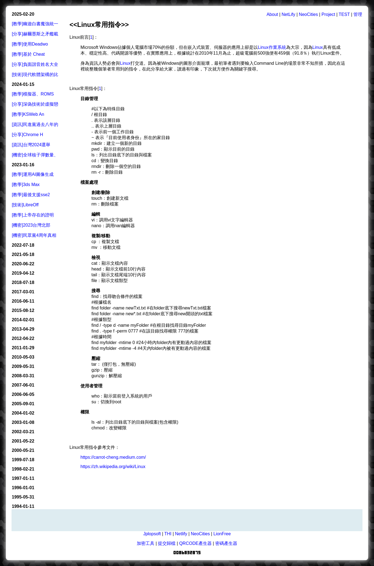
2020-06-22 (23, 263)
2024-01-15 (23, 84)
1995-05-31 (23, 497)
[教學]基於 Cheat (28, 54)
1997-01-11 (23, 478)
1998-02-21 (23, 469)
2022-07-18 (23, 245)
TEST (344, 14)
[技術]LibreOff (25, 204)
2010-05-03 (23, 357)
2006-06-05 (23, 394)
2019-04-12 (23, 273)
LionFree (222, 533)
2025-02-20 (23, 14)
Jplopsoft (152, 533)
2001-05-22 (23, 441)
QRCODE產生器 (195, 543)
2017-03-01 (23, 291)
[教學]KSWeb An (28, 114)
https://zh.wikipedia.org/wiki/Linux (113, 466)
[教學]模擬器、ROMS (33, 94)
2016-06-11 (23, 301)
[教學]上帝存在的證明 (33, 215)
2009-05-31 (23, 366)
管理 (357, 14)
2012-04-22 (23, 338)
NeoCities (308, 14)
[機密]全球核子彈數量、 (35, 155)
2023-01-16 (23, 164)
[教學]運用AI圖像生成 (33, 174)
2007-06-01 (23, 385)
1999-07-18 (23, 459)
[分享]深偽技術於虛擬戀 (35, 104)
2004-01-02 (23, 413)
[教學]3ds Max (26, 184)
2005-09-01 (23, 403)
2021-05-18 (23, 254)
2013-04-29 (23, 329)
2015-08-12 (23, 310)
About (272, 14)
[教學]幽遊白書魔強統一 (35, 23)
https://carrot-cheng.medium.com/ (113, 457)
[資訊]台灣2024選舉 (31, 144)
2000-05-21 (23, 450)
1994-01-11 (23, 506)
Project (328, 14)
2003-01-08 (23, 422)
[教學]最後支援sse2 (31, 194)
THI (167, 533)
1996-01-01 (23, 487)
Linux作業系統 (272, 47)
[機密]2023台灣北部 (31, 225)
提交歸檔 (166, 543)
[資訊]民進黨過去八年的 (35, 124)
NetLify (288, 14)
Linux (317, 47)
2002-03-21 (23, 431)
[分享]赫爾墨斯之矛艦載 (35, 34)
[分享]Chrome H (27, 134)
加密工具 (145, 543)
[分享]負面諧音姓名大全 (35, 64)
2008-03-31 (23, 375)
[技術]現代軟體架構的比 (35, 74)
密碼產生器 (226, 543)
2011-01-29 (23, 347)
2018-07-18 (23, 282)
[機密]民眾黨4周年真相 (34, 235)
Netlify (181, 533)
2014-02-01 (23, 319)
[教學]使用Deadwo (30, 44)
